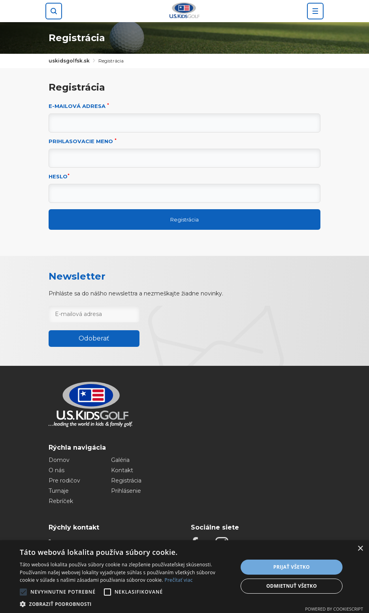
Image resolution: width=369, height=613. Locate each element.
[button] (126, 603)
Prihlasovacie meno (83, 141)
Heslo (59, 176)
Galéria (120, 460)
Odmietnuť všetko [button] (291, 586)
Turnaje (59, 491)
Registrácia (184, 219)
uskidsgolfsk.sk (69, 61)
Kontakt (122, 470)
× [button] (360, 549)
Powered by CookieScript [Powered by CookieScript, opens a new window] (334, 609)
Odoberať (94, 338)
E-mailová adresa (79, 106)
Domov (59, 460)
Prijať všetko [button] (291, 567)
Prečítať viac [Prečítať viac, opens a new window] (178, 580)
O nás (56, 470)
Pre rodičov (64, 480)
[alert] (184, 576)
